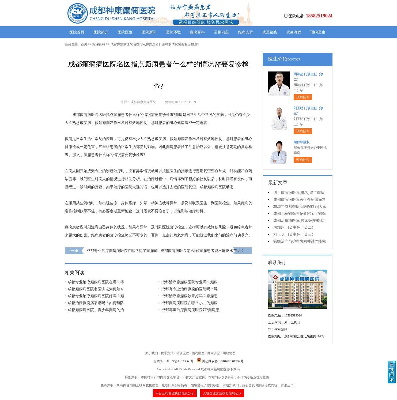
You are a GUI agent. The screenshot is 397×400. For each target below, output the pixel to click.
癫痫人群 (245, 32)
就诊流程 (293, 32)
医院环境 (173, 32)
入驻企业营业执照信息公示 (222, 393)
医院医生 (125, 32)
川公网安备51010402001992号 (223, 361)
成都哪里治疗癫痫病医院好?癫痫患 (190, 310)
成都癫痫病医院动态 (216, 187)
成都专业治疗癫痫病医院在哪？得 (96, 282)
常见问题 (221, 32)
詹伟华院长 (302, 142)
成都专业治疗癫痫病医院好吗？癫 (96, 296)
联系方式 (167, 353)
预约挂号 (302, 97)
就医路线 (269, 32)
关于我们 (151, 353)
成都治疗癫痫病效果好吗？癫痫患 (189, 296)
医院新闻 (149, 32)
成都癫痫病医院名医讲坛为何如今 (96, 289)
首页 (84, 44)
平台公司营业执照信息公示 (175, 393)
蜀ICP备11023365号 (180, 361)
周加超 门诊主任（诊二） (294, 227)
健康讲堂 (213, 353)
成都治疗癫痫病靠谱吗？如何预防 (96, 303)
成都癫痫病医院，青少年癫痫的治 (96, 310)
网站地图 (229, 353)
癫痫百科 (197, 32)
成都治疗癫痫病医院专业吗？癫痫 (189, 282)
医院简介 (100, 32)
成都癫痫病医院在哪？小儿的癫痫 (189, 303)
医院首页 (76, 32)
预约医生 (317, 32)
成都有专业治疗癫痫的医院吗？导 (189, 289)
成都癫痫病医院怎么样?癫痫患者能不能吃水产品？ (202, 251)
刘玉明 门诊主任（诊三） (294, 234)
